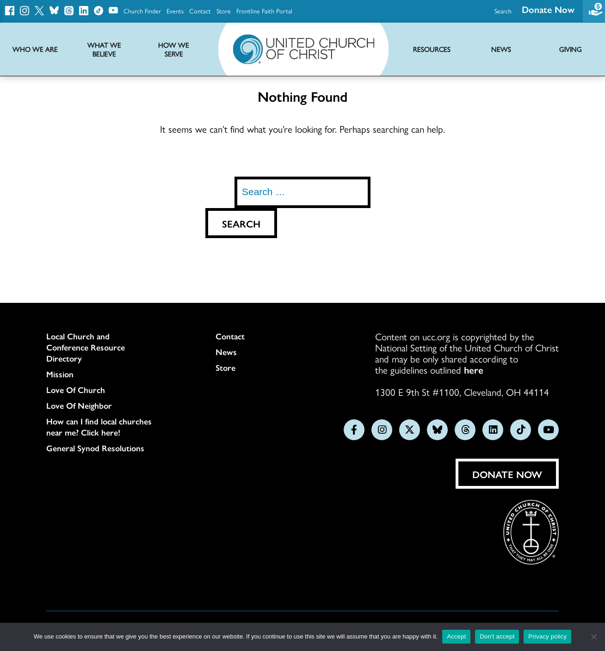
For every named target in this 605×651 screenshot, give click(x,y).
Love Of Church (75, 389)
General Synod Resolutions (95, 448)
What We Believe (104, 49)
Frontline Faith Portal (264, 10)
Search (503, 10)
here (473, 369)
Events (175, 10)
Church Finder (142, 10)
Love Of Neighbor (79, 405)
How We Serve (173, 49)
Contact (200, 10)
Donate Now (507, 474)
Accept (456, 636)
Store (223, 10)
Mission (60, 374)
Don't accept (497, 636)
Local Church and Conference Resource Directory (85, 347)
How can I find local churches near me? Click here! (99, 427)
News (226, 351)
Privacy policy (547, 636)
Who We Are (35, 49)
